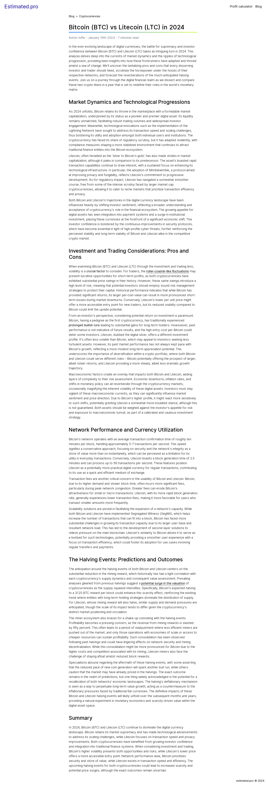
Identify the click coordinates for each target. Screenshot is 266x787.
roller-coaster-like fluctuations (167, 271)
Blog (258, 6)
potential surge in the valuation (163, 583)
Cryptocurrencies (89, 16)
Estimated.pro (21, 6)
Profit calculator (241, 6)
